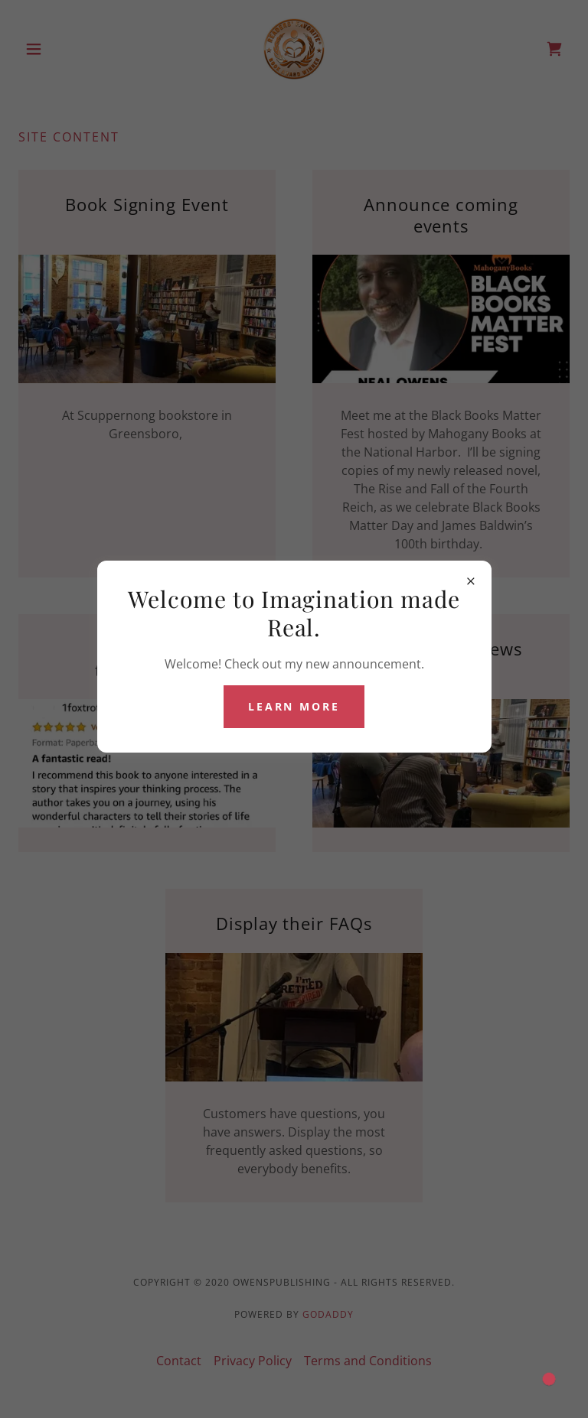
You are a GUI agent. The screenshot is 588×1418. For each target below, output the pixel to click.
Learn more (294, 706)
